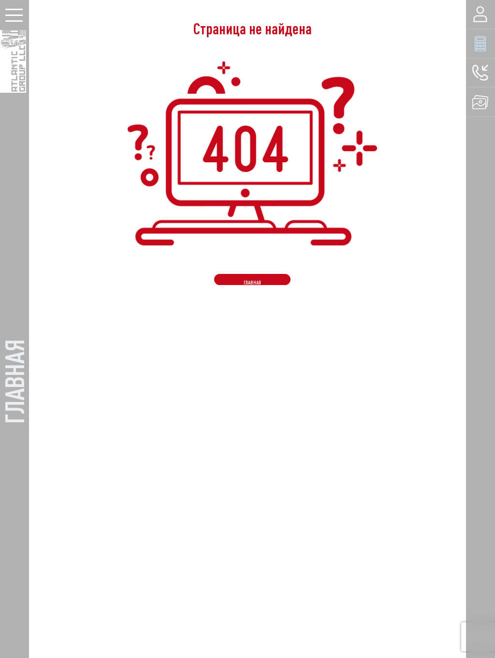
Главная (252, 283)
